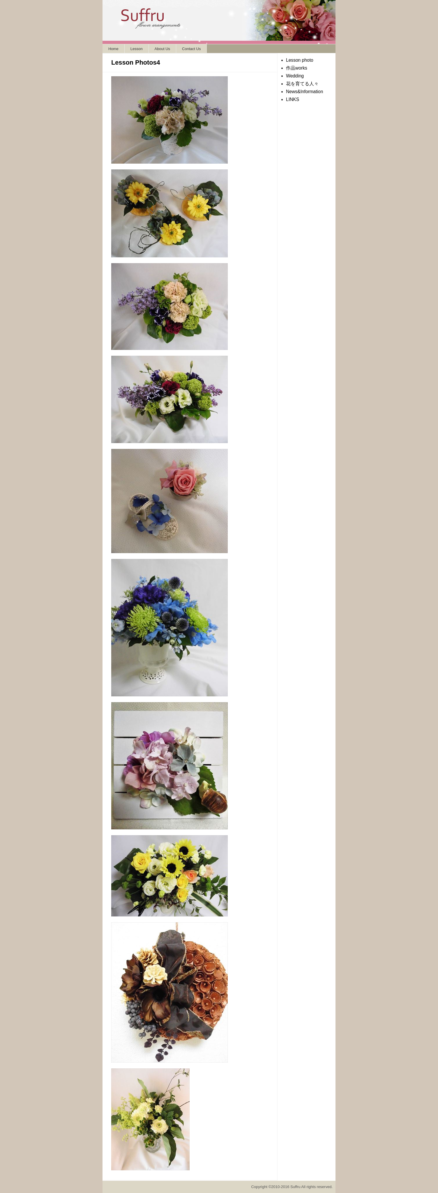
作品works (296, 68)
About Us (162, 49)
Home (113, 49)
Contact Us (191, 49)
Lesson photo (299, 60)
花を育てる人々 (302, 83)
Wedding (295, 75)
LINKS (292, 99)
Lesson (136, 49)
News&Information (304, 91)
